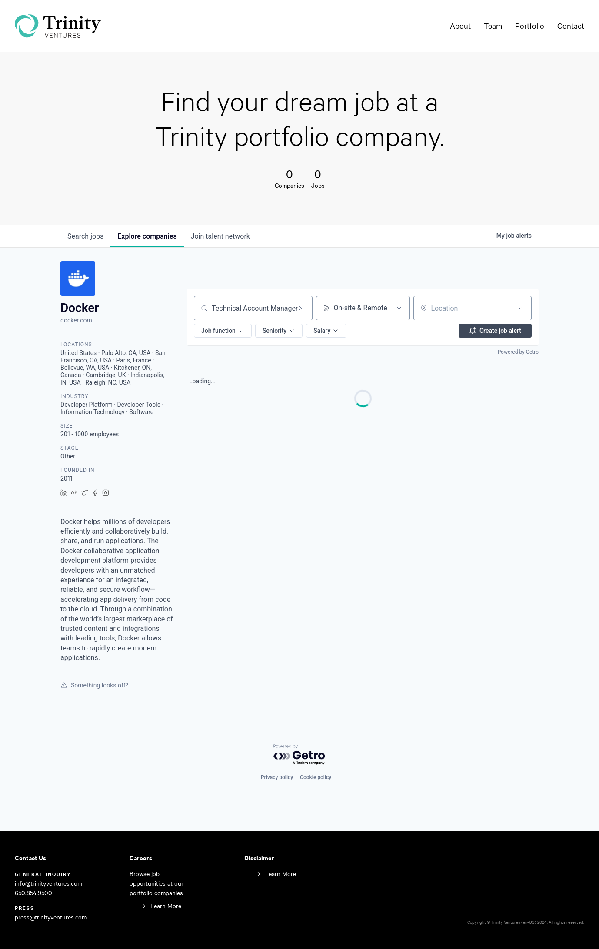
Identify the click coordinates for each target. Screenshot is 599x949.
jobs (85, 236)
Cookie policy (315, 777)
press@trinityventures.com (51, 917)
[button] (223, 331)
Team (493, 25)
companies (146, 236)
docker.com (76, 320)
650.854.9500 (33, 893)
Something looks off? (94, 685)
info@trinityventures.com (48, 883)
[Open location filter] (520, 308)
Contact (570, 25)
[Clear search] (301, 308)
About (460, 25)
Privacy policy (277, 777)
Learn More (165, 906)
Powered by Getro (518, 352)
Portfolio (529, 25)
